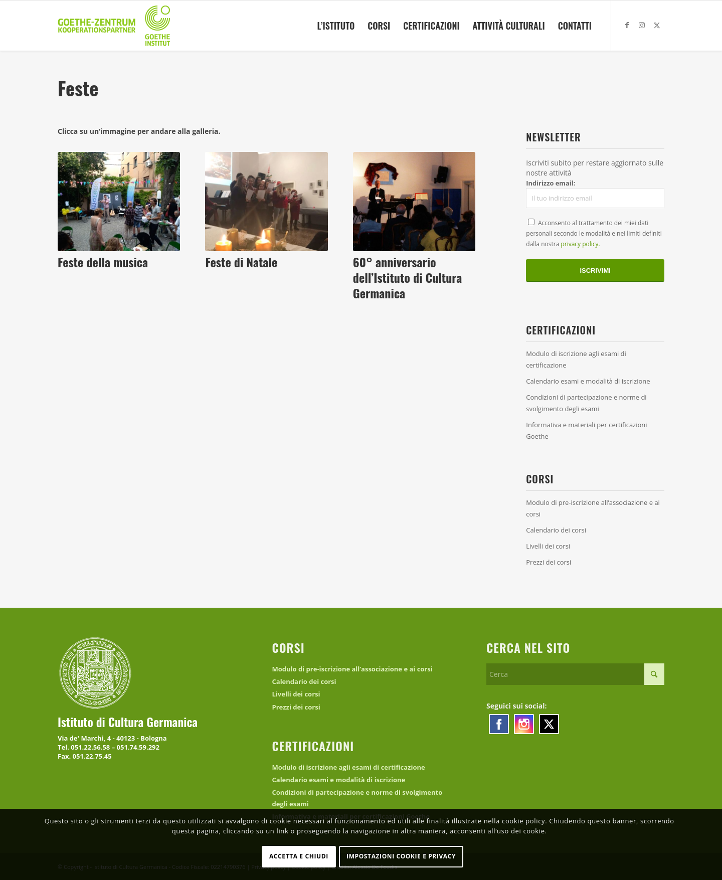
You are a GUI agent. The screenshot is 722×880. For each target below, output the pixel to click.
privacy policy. (580, 244)
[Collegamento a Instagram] (641, 25)
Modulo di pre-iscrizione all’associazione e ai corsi (593, 508)
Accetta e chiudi (298, 856)
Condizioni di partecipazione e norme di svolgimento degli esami (586, 403)
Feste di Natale (241, 262)
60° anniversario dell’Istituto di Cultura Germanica (407, 277)
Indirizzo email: (595, 194)
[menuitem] (335, 26)
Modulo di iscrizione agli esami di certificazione (576, 359)
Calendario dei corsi (556, 530)
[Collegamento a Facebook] (626, 25)
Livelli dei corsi (548, 546)
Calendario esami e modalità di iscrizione (588, 381)
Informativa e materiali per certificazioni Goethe (586, 430)
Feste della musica (103, 262)
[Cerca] (575, 674)
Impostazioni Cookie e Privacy (401, 856)
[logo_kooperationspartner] (115, 26)
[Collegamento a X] (656, 25)
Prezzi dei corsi (548, 562)
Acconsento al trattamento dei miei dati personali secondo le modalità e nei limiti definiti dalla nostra (594, 233)
